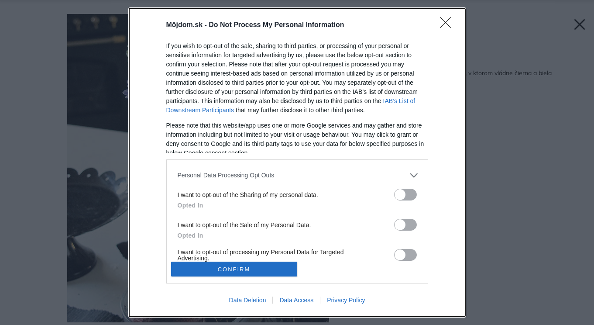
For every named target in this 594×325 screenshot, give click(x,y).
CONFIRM (234, 269)
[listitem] (297, 175)
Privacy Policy (346, 300)
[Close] (448, 25)
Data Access (296, 300)
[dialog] (297, 162)
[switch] (405, 195)
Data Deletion (247, 300)
